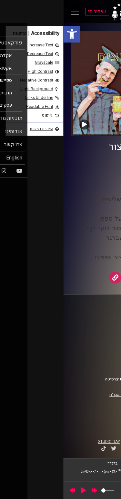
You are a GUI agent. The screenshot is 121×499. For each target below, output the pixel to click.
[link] (8, 34)
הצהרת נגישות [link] (98, 357)
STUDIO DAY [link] (45, 442)
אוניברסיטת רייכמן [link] (94, 326)
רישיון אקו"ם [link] (56, 395)
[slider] (44, 490)
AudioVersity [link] (74, 183)
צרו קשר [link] (103, 364)
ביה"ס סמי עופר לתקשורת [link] (88, 319)
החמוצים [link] (88, 177)
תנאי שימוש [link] (100, 351)
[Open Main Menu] (11, 11)
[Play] (20, 490)
